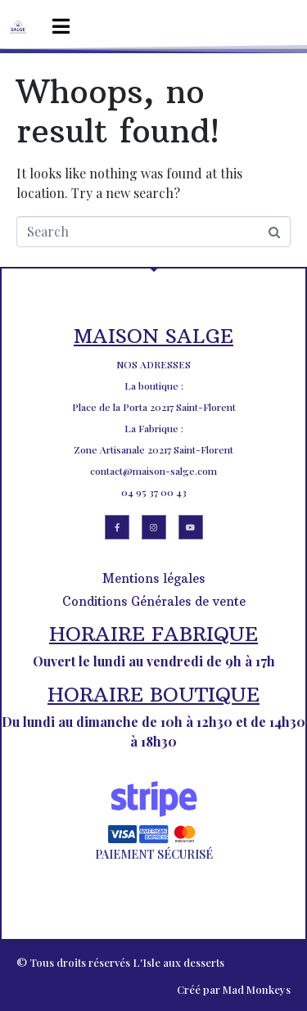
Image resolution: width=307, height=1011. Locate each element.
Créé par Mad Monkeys (234, 989)
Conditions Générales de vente (154, 601)
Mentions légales (153, 578)
